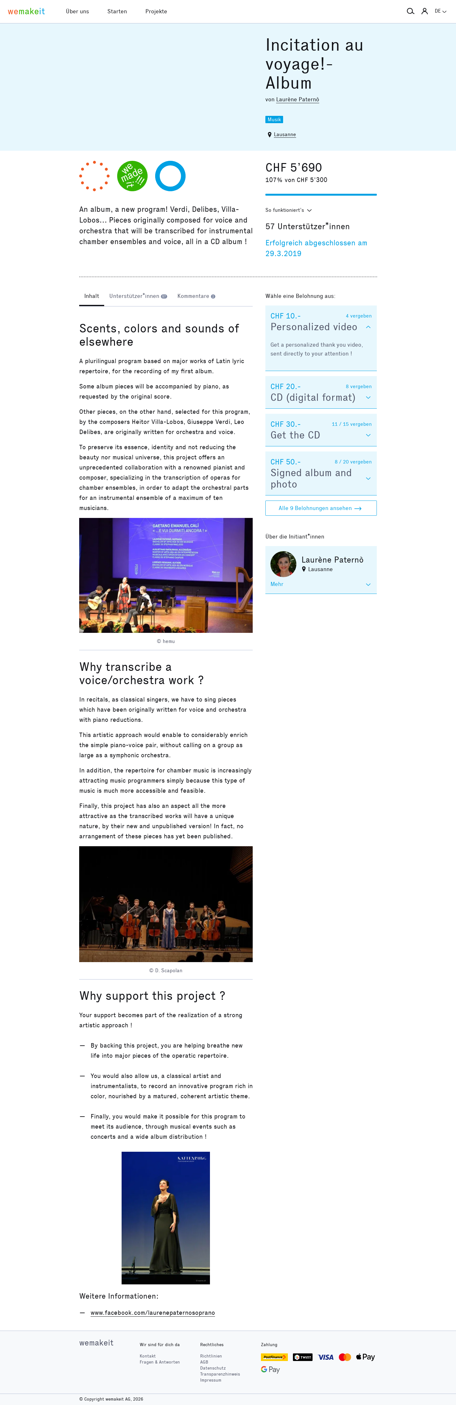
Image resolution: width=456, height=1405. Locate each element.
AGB (204, 1362)
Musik (274, 120)
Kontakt (148, 1356)
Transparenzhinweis (220, 1374)
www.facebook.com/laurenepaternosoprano (153, 1312)
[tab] (91, 296)
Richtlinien (211, 1356)
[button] (410, 11)
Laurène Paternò (297, 99)
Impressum (210, 1380)
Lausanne (285, 134)
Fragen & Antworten (160, 1362)
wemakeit (96, 1343)
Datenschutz (213, 1368)
